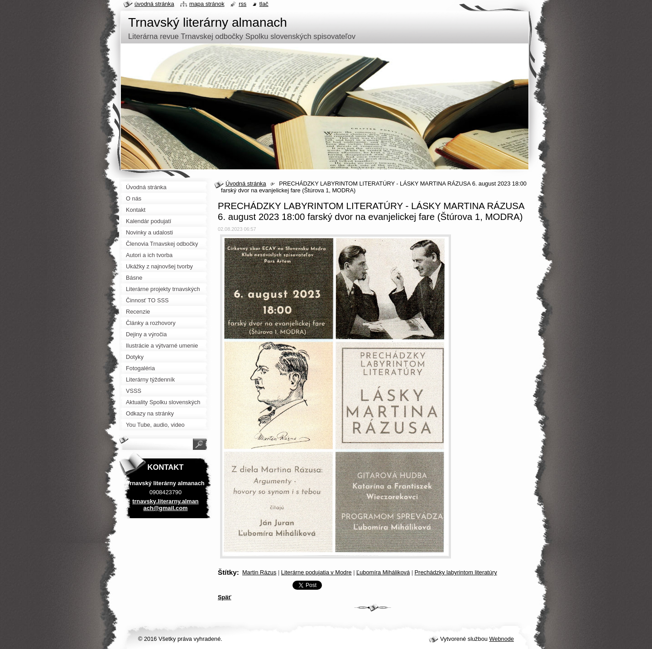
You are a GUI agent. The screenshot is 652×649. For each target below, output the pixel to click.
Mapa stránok (207, 3)
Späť (224, 597)
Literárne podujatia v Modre (316, 572)
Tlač (263, 3)
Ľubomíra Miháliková (383, 572)
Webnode (501, 638)
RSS (242, 3)
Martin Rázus (259, 572)
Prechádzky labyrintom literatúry (456, 572)
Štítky (227, 572)
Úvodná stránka (245, 183)
